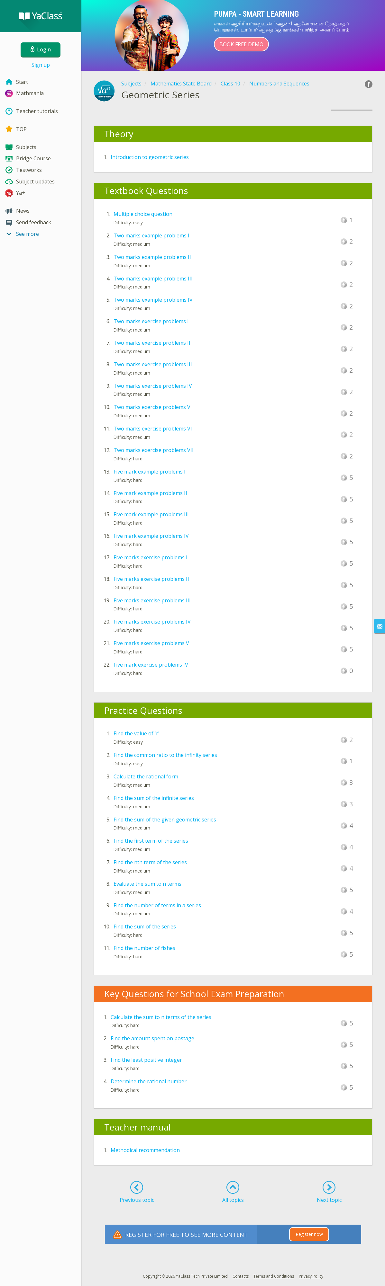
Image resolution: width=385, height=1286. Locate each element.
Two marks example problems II (152, 257)
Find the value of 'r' (137, 733)
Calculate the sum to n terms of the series (161, 1017)
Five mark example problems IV (151, 535)
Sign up (41, 65)
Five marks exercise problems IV (152, 621)
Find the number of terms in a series (157, 905)
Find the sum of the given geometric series (165, 819)
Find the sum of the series (145, 926)
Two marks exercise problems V (152, 407)
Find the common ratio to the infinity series (165, 754)
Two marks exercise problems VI (153, 428)
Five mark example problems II (150, 493)
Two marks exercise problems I (151, 321)
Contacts (241, 1276)
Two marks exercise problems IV (153, 385)
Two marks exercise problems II (152, 342)
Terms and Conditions (273, 1276)
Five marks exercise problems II (151, 578)
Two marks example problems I (151, 235)
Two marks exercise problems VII (154, 450)
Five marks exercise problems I (151, 557)
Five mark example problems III (151, 514)
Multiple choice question (143, 213)
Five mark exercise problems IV (151, 664)
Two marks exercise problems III (153, 364)
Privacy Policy (311, 1276)
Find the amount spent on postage (152, 1038)
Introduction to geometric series (150, 157)
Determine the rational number (149, 1081)
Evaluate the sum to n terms (147, 883)
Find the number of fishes (144, 948)
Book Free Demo (241, 44)
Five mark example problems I (150, 471)
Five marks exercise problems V (151, 643)
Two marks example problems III (153, 278)
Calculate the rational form (146, 776)
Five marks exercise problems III (152, 600)
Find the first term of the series (151, 840)
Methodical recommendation (145, 1150)
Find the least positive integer (146, 1059)
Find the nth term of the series (150, 862)
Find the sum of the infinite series (154, 798)
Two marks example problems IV (153, 299)
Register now (309, 1234)
